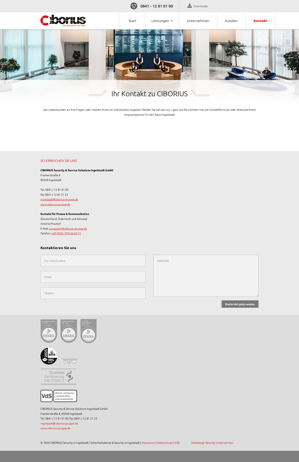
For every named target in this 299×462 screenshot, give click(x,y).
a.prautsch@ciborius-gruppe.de (68, 228)
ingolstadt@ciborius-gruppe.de (59, 199)
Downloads (201, 6)
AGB (177, 443)
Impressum (149, 443)
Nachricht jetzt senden (240, 304)
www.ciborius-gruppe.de (55, 204)
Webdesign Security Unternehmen (212, 443)
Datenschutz (164, 443)
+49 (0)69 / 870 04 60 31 (66, 233)
